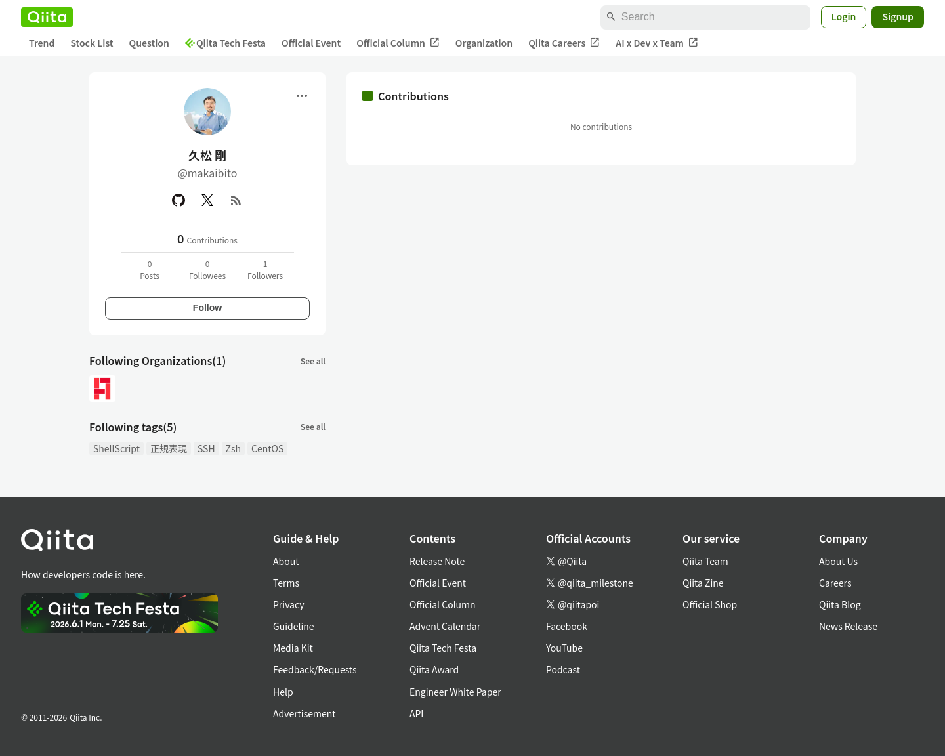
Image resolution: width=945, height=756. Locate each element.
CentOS (267, 448)
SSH (206, 448)
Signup (898, 16)
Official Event (311, 42)
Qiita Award (434, 669)
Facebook (566, 626)
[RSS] (236, 200)
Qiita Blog (840, 604)
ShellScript (116, 448)
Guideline (293, 626)
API (416, 713)
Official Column (398, 43)
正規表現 (168, 448)
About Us (838, 561)
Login (843, 16)
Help (283, 691)
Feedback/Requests (315, 669)
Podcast (563, 669)
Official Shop (709, 604)
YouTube (564, 647)
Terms (286, 582)
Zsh (234, 448)
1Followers (265, 269)
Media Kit (293, 647)
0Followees (207, 269)
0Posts (149, 269)
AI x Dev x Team (657, 43)
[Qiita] (47, 17)
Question (149, 42)
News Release (848, 626)
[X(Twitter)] (207, 200)
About (286, 561)
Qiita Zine (703, 582)
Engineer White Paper (455, 691)
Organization (484, 42)
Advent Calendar (445, 626)
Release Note (437, 561)
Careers (835, 582)
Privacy (288, 604)
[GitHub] (178, 200)
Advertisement (304, 713)
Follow (207, 308)
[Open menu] (302, 96)
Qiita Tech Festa (225, 42)
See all (313, 360)
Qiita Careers (564, 43)
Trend (41, 42)
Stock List (91, 42)
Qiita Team (705, 561)
